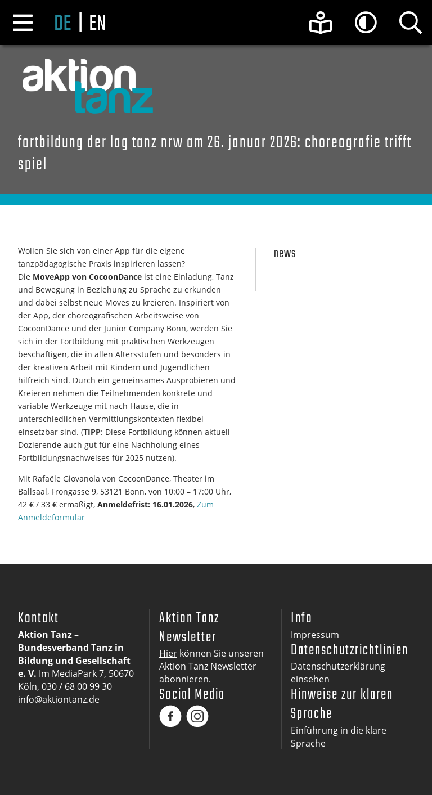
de (62, 24)
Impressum (315, 634)
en (97, 24)
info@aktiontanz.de (59, 699)
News (285, 254)
